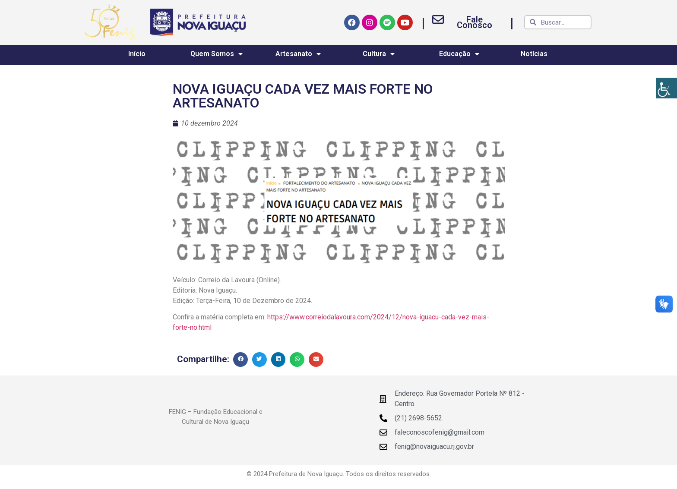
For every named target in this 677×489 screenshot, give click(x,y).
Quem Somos (216, 54)
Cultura (379, 54)
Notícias (534, 54)
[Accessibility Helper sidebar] (666, 88)
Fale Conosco (474, 22)
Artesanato (298, 54)
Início (137, 54)
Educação (459, 54)
